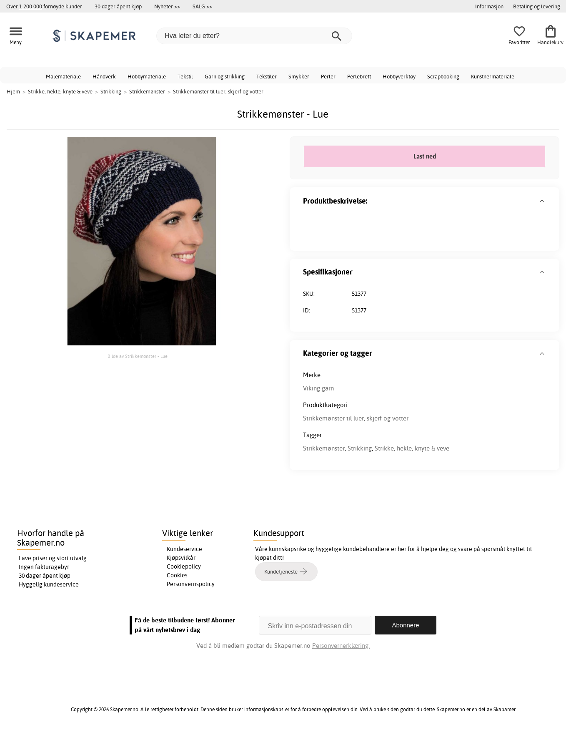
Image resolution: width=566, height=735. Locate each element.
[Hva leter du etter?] (254, 36)
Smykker (298, 76)
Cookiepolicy (184, 566)
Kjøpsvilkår (181, 557)
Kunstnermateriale (492, 76)
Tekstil (185, 76)
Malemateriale (63, 76)
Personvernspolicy (191, 584)
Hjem (13, 91)
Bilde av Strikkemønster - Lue (138, 356)
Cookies (177, 575)
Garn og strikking (225, 76)
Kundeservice (184, 549)
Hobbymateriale (147, 76)
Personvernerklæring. (341, 645)
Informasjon (489, 6)
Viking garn (318, 388)
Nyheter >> (167, 6)
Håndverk (104, 76)
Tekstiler (266, 76)
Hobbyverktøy (399, 76)
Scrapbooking (443, 76)
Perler (328, 76)
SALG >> (202, 6)
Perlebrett (359, 76)
